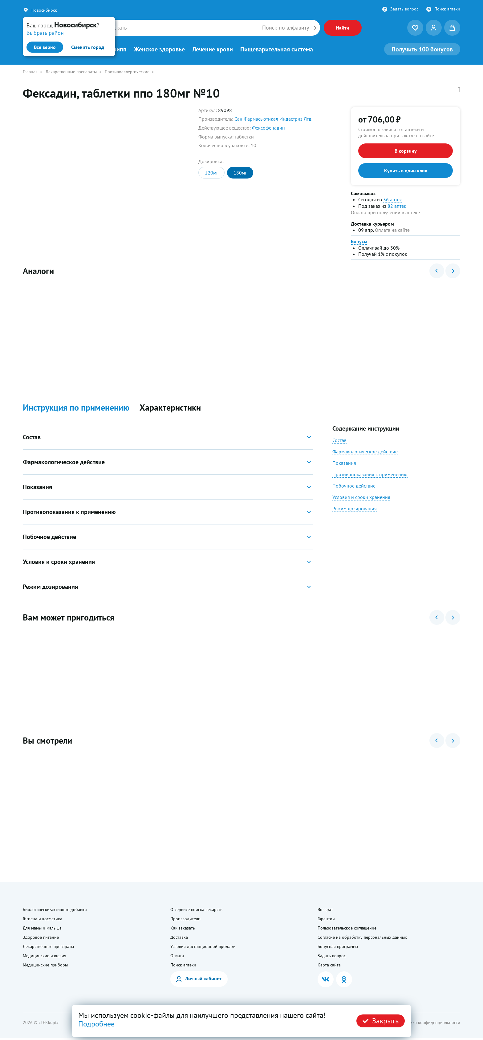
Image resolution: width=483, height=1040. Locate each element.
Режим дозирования (354, 509)
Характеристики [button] (170, 408)
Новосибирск (44, 10)
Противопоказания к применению (370, 475)
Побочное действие (353, 486)
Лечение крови (212, 49)
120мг (211, 173)
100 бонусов (422, 49)
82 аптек (397, 206)
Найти (342, 28)
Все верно (45, 47)
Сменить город (87, 47)
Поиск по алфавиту (285, 27)
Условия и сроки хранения (361, 498)
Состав (339, 441)
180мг (240, 173)
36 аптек (392, 199)
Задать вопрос (404, 9)
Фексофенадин (268, 128)
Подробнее (96, 1024)
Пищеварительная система (276, 49)
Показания (344, 463)
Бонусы (359, 241)
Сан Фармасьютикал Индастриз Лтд (272, 119)
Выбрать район (45, 32)
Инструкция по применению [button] (76, 408)
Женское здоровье (159, 49)
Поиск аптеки (447, 9)
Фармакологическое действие (365, 452)
